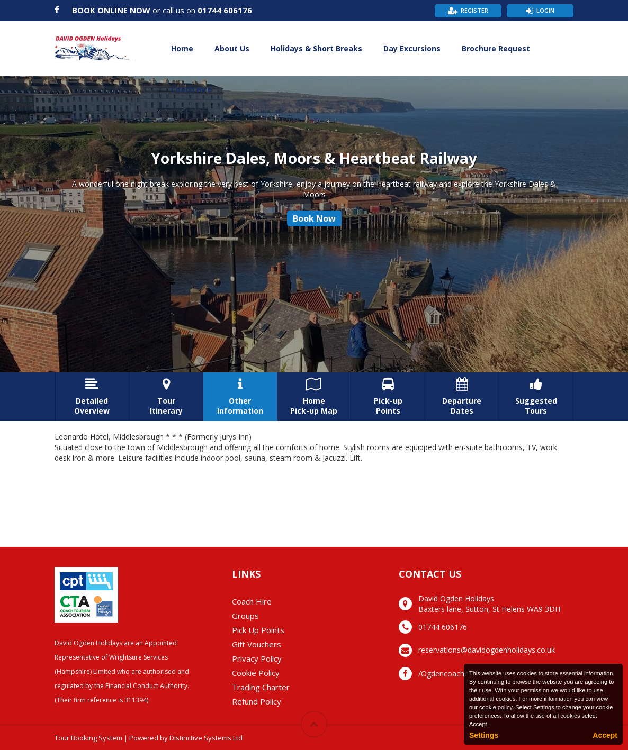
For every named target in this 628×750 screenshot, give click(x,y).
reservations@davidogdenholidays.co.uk (486, 650)
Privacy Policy (257, 658)
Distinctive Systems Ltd (206, 738)
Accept (605, 735)
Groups (245, 615)
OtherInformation (240, 397)
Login (545, 10)
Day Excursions (412, 48)
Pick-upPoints (388, 397)
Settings (483, 735)
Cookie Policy (256, 672)
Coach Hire (191, 89)
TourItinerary (166, 397)
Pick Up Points (258, 630)
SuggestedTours (536, 397)
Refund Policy (256, 701)
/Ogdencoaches (445, 674)
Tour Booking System (88, 738)
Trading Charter (261, 687)
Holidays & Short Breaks (316, 48)
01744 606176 (225, 10)
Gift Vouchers (256, 644)
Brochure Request (496, 48)
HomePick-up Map (314, 397)
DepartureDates (462, 397)
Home (182, 48)
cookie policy (495, 707)
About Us (231, 48)
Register (474, 10)
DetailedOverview (92, 397)
